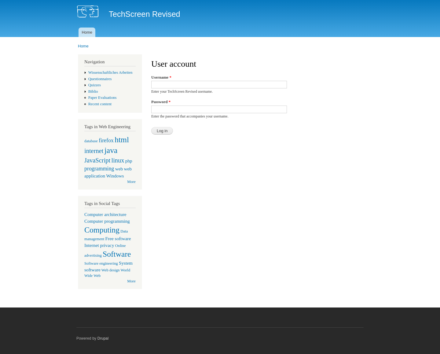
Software (117, 254)
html (122, 139)
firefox (106, 140)
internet (94, 150)
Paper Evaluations (102, 97)
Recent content (100, 104)
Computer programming (107, 221)
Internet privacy (99, 245)
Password (160, 101)
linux (117, 160)
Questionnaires (100, 79)
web (119, 168)
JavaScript (97, 160)
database (91, 141)
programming (99, 169)
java (111, 150)
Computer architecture (105, 214)
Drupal (103, 338)
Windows (115, 175)
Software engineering (101, 263)
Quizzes (94, 85)
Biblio (93, 91)
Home (87, 32)
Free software (118, 238)
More (131, 182)
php (128, 160)
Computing (101, 229)
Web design (110, 270)
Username (161, 77)
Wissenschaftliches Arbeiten (110, 72)
